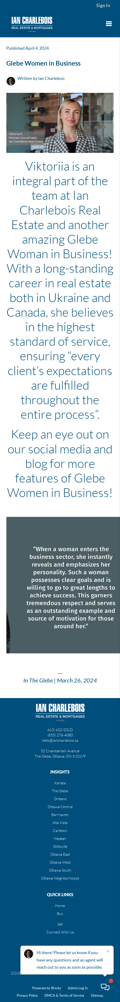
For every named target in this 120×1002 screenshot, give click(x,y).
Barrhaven (60, 815)
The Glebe (60, 791)
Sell (60, 924)
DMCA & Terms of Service (64, 996)
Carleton (60, 830)
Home (60, 906)
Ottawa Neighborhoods (60, 878)
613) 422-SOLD (60, 730)
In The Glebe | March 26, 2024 (60, 680)
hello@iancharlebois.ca (60, 740)
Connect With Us (60, 932)
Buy (60, 914)
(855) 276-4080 (60, 735)
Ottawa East (60, 854)
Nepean (60, 838)
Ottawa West (60, 862)
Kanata (60, 783)
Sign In (99, 5)
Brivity (56, 988)
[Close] (108, 951)
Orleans (60, 799)
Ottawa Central (60, 807)
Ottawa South (60, 870)
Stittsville (60, 846)
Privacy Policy (27, 996)
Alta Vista (60, 823)
